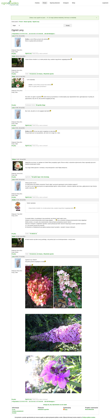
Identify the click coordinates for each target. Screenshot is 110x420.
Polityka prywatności (17, 411)
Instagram (66, 3)
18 (39, 33)
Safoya (14, 159)
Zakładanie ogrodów (43, 409)
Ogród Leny (28, 53)
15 (34, 33)
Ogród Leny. (36, 21)
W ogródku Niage (40, 105)
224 (48, 33)
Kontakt (14, 413)
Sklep (73, 3)
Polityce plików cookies (88, 417)
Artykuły (37, 3)
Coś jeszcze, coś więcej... (36, 73)
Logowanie (105, 3)
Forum (44, 3)
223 (45, 33)
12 (29, 33)
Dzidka (14, 200)
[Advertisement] (55, 11)
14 (32, 33)
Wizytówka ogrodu (49, 73)
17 (37, 33)
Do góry (14, 53)
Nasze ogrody (27, 21)
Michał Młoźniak (89, 409)
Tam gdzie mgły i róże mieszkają (40, 177)
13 (31, 33)
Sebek (13, 56)
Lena (13, 36)
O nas (13, 409)
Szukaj (67, 25)
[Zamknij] (96, 18)
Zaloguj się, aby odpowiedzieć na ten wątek (55, 404)
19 (40, 33)
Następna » (52, 33)
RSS (65, 409)
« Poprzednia (15, 33)
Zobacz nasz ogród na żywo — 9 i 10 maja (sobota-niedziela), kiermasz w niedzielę (52, 17)
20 (42, 33)
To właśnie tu (33, 233)
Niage (13, 76)
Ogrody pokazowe (55, 3)
